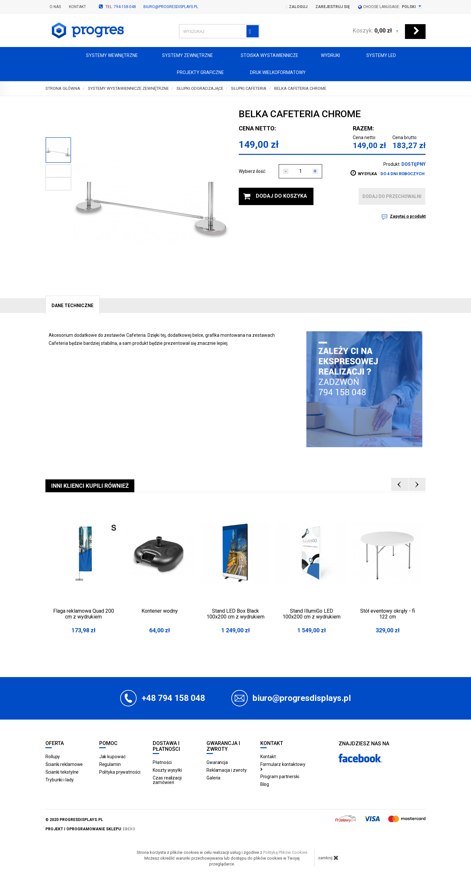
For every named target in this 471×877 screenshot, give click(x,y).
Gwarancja (217, 762)
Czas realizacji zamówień (167, 780)
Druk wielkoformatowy (273, 73)
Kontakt (77, 7)
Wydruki (327, 56)
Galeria (213, 777)
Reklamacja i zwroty (227, 770)
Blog (264, 784)
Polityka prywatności (119, 772)
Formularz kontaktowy (282, 766)
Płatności (162, 762)
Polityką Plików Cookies (285, 852)
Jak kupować (112, 756)
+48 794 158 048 (173, 698)
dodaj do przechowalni (391, 196)
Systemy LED (376, 56)
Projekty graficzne (194, 73)
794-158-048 (125, 7)
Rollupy (52, 756)
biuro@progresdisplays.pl (170, 7)
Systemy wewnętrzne (106, 56)
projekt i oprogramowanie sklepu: (90, 829)
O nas (55, 7)
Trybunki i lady (59, 779)
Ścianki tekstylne (62, 772)
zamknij (328, 857)
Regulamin (110, 764)
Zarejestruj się (332, 7)
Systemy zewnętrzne (183, 56)
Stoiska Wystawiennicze (263, 56)
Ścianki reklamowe (64, 764)
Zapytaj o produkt (408, 216)
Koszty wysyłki (167, 770)
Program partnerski (279, 776)
